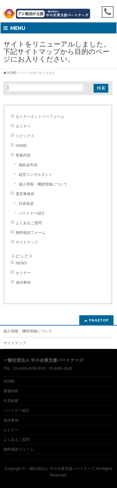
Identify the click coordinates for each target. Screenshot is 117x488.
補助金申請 (28, 165)
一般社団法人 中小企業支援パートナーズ (60, 468)
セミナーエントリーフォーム (40, 116)
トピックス (25, 136)
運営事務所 (25, 194)
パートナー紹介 (32, 213)
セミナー (23, 126)
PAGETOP (99, 320)
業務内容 (23, 155)
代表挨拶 (26, 203)
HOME (21, 145)
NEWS (21, 263)
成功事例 (23, 282)
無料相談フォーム (31, 232)
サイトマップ (27, 242)
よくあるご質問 (29, 223)
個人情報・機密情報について (43, 184)
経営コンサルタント (35, 174)
